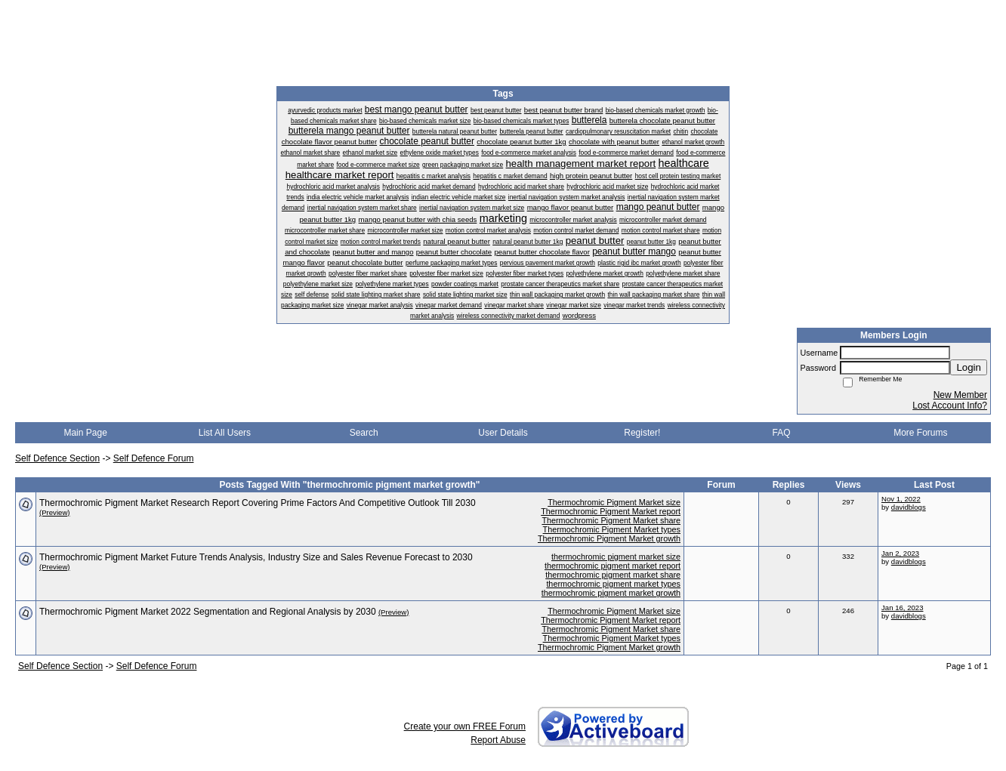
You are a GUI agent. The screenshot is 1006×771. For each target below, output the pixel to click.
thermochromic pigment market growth (611, 592)
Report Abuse (498, 740)
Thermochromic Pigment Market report (610, 511)
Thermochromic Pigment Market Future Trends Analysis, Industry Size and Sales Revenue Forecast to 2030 (256, 557)
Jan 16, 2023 (902, 607)
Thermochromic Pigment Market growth (609, 538)
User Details (502, 432)
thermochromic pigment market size (615, 556)
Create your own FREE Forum (465, 726)
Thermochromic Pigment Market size (614, 502)
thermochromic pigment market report (612, 565)
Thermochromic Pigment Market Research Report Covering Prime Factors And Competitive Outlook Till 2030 (257, 503)
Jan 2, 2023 (900, 553)
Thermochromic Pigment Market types (611, 529)
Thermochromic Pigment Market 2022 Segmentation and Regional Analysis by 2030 (207, 611)
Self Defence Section (57, 458)
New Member (960, 395)
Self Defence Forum (153, 458)
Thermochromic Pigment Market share (611, 520)
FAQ (782, 432)
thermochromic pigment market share (612, 574)
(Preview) (54, 512)
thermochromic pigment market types (613, 583)
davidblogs (908, 507)
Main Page (84, 432)
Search (364, 432)
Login (968, 367)
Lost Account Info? (949, 405)
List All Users (225, 432)
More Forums (920, 432)
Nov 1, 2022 (901, 499)
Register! (642, 432)
